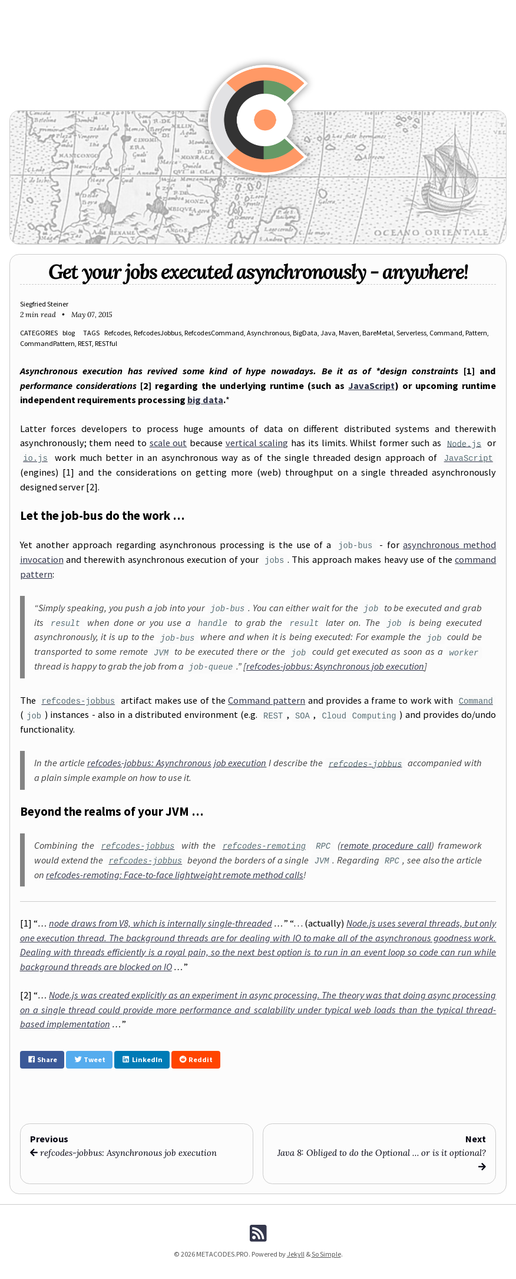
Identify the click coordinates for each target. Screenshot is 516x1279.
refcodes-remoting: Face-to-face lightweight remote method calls (174, 875)
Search (397, 10)
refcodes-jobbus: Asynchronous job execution (335, 666)
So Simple (326, 1254)
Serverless (411, 332)
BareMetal (377, 332)
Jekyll (296, 1254)
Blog (81, 10)
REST (85, 343)
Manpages (237, 10)
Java (328, 332)
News (111, 10)
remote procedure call (385, 845)
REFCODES (147, 10)
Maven (349, 332)
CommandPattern (47, 343)
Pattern (476, 332)
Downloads (353, 10)
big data (205, 400)
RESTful (106, 343)
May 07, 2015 (91, 314)
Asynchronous (268, 332)
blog (68, 332)
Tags (312, 10)
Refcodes (117, 332)
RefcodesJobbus (157, 332)
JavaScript (371, 385)
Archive (279, 10)
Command (445, 332)
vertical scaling (257, 443)
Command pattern (266, 700)
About (433, 10)
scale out (168, 443)
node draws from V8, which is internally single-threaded (160, 923)
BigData (305, 332)
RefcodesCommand (214, 332)
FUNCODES (192, 10)
